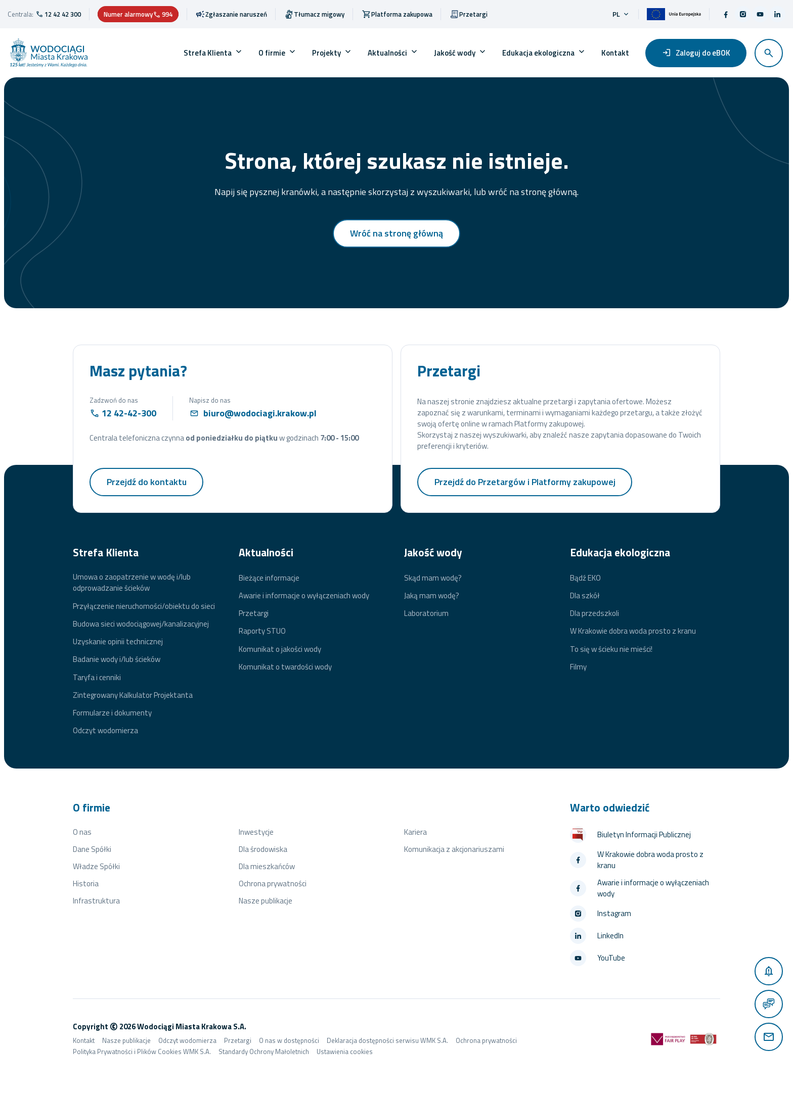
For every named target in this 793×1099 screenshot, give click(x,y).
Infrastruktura (96, 900)
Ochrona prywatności (272, 883)
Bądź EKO (585, 578)
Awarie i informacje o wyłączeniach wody (304, 595)
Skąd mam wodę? (433, 578)
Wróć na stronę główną (396, 233)
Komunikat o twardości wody (285, 667)
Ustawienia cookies (345, 1051)
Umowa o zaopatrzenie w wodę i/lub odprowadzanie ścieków (132, 582)
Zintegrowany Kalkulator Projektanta (133, 695)
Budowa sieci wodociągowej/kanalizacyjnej (141, 624)
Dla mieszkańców (267, 866)
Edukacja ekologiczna (538, 53)
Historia (86, 883)
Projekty (326, 53)
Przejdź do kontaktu (147, 482)
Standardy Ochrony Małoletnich (263, 1051)
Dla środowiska (263, 849)
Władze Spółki (96, 866)
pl (621, 14)
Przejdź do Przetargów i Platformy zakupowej (525, 482)
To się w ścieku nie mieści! (611, 649)
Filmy (578, 667)
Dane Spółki (92, 849)
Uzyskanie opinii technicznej (118, 641)
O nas (82, 832)
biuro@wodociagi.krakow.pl (260, 413)
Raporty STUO (262, 631)
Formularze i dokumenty (112, 713)
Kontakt (615, 53)
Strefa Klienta (208, 53)
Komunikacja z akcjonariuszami (454, 849)
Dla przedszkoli (594, 613)
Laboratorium (426, 613)
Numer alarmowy (138, 14)
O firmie (271, 53)
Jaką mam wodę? (431, 595)
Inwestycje (256, 832)
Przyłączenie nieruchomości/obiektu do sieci (144, 606)
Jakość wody (454, 53)
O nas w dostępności (289, 1040)
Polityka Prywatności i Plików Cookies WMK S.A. (142, 1051)
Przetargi (254, 613)
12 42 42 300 (63, 14)
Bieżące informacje (269, 578)
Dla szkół (585, 595)
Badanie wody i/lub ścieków (116, 659)
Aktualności (387, 53)
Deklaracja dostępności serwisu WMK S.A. (387, 1040)
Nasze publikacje (265, 900)
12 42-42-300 (129, 413)
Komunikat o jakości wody (280, 649)
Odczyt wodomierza (105, 730)
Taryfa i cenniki (97, 677)
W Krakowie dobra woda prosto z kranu (633, 631)
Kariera (415, 832)
